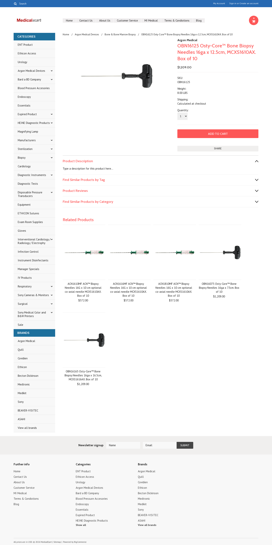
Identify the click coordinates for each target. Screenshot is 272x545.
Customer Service (127, 20)
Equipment (24, 204)
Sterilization (25, 149)
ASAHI (21, 419)
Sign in (232, 3)
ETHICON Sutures (28, 213)
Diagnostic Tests (28, 183)
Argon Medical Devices (31, 71)
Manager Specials (28, 269)
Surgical (23, 304)
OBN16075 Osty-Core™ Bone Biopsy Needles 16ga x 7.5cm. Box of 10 (219, 287)
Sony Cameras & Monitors (33, 295)
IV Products (25, 277)
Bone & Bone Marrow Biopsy (120, 34)
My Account (219, 3)
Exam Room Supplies (30, 222)
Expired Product (27, 114)
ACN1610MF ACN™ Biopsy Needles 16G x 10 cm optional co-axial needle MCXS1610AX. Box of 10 (83, 289)
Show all (81, 525)
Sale (20, 325)
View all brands (27, 428)
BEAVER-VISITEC (28, 410)
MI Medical (151, 20)
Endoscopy (24, 97)
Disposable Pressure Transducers (30, 194)
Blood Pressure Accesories (34, 88)
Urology (22, 62)
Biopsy (22, 157)
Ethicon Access (27, 53)
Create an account (249, 3)
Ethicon (22, 367)
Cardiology (24, 166)
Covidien (23, 358)
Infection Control (28, 251)
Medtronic (24, 384)
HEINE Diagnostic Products (34, 123)
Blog (199, 20)
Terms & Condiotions (176, 20)
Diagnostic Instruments (32, 175)
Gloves (22, 230)
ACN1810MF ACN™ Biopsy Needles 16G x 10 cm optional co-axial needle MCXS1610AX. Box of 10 (173, 289)
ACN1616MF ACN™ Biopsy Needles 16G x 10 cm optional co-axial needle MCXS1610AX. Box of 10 (128, 289)
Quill (21, 349)
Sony (21, 402)
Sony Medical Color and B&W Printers (32, 314)
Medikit (22, 393)
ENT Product (25, 44)
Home (69, 20)
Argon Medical (26, 341)
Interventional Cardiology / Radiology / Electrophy (34, 241)
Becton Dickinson (28, 375)
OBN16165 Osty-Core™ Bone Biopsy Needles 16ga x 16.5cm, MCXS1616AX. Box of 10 (83, 375)
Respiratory (25, 286)
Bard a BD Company (29, 79)
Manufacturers (27, 140)
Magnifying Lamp (28, 131)
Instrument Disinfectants (33, 260)
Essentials (24, 105)
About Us (104, 20)
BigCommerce (80, 542)
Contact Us (86, 20)
